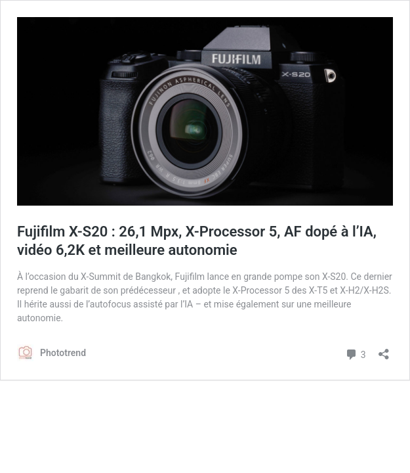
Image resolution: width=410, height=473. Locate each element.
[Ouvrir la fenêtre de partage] (384, 350)
